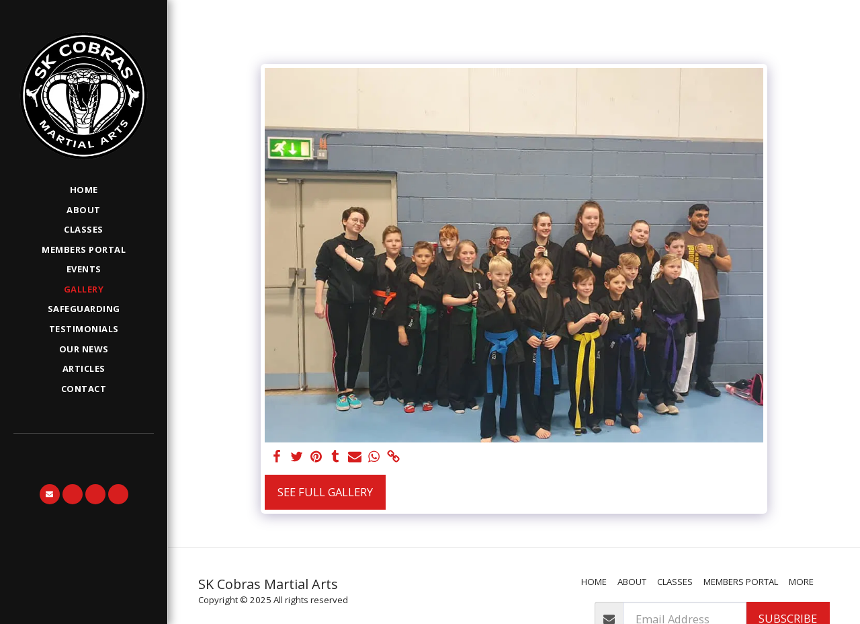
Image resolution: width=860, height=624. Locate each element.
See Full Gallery (325, 492)
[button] (50, 494)
